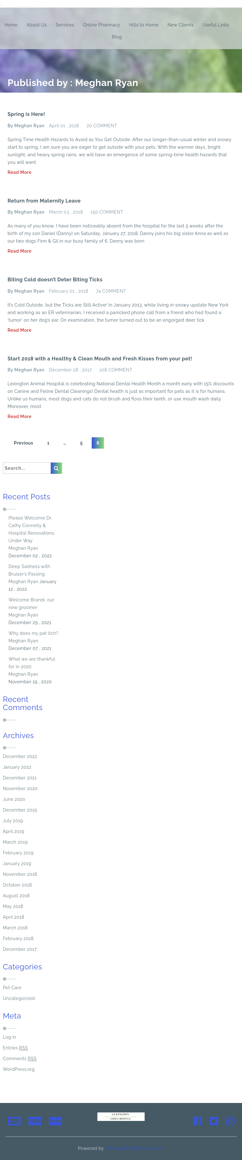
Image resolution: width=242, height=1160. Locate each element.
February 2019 (18, 852)
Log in (9, 1037)
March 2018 (15, 927)
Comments (20, 1058)
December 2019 (20, 810)
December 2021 (20, 777)
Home (11, 24)
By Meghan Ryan (26, 125)
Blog (117, 36)
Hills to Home (144, 24)
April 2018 (13, 917)
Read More (20, 172)
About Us (36, 24)
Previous (23, 442)
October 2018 (17, 884)
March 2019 (15, 842)
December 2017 (20, 949)
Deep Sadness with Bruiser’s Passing (29, 570)
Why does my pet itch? (33, 633)
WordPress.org (19, 1069)
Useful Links (216, 24)
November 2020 (20, 788)
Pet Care (12, 987)
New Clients (181, 24)
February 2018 (18, 938)
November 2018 (20, 874)
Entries (15, 1048)
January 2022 (17, 767)
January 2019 (17, 863)
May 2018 (13, 906)
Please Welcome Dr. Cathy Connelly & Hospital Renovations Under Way (32, 529)
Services (65, 24)
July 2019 (13, 820)
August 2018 (16, 895)
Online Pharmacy (101, 24)
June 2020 (14, 799)
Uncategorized (19, 998)
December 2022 (20, 756)
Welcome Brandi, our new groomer (32, 603)
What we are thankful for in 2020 (32, 663)
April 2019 (13, 831)
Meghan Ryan (23, 548)
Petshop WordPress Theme (134, 1148)
